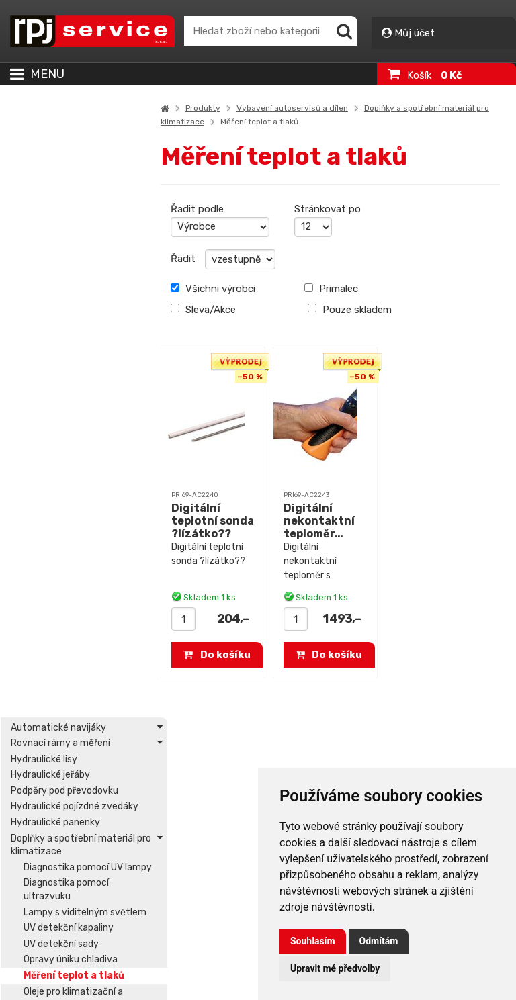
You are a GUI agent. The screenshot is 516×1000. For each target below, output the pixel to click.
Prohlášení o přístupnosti (88, 918)
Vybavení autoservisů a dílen (300, 108)
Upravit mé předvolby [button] (335, 968)
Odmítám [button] (378, 941)
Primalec (336, 289)
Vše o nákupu (64, 982)
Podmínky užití (66, 950)
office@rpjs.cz (67, 803)
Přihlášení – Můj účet (215, 842)
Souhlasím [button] (312, 941)
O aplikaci (56, 934)
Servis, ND (178, 806)
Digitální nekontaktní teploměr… (324, 521)
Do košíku (225, 655)
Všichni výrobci (221, 289)
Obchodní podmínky (77, 966)
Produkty (211, 108)
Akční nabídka (186, 790)
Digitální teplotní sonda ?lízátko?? (205, 527)
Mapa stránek (64, 902)
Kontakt (36, 834)
